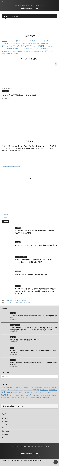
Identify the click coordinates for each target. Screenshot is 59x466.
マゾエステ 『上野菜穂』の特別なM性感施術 (18, 302)
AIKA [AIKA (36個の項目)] (4, 41)
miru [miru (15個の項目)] (12, 41)
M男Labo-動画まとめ (29, 8)
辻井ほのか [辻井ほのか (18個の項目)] (10, 53)
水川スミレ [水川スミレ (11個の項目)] (4, 48)
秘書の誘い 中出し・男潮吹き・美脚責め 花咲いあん (31, 274)
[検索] (56, 64)
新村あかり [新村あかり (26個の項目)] (6, 46)
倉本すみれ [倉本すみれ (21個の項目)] (5, 43)
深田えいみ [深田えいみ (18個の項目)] (33, 48)
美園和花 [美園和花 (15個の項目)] (20, 51)
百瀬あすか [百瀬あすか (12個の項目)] (4, 51)
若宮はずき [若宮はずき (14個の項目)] (36, 51)
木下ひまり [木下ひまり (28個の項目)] (15, 46)
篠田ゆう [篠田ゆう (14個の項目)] (15, 51)
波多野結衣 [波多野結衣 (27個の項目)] (17, 48)
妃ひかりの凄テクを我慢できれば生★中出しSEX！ (26, 340)
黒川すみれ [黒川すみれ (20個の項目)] (17, 53)
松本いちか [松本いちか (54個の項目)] (26, 46)
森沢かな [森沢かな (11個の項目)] (48, 46)
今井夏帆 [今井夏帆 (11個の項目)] (37, 387)
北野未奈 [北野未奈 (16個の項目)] (18, 43)
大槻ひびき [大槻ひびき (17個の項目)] (24, 43)
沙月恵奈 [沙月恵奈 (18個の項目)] (9, 48)
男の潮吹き (6, 214)
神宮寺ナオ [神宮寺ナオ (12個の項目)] (10, 51)
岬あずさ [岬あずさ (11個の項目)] (39, 43)
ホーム (11, 446)
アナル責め (27, 446)
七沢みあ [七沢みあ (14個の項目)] (23, 41)
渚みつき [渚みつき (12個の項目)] (38, 48)
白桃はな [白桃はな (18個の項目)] (43, 48)
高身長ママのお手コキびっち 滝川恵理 (16, 300)
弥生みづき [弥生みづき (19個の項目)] (44, 43)
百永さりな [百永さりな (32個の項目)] (51, 49)
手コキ (22, 446)
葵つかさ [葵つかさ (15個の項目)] (42, 51)
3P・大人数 (33, 446)
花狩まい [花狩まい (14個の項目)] (31, 51)
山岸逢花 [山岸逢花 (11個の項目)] (34, 43)
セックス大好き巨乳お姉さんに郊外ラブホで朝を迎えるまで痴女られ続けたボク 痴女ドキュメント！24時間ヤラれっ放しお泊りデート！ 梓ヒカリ (35, 291)
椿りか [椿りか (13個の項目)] (52, 46)
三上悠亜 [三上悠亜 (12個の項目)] (26, 387)
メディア (47, 446)
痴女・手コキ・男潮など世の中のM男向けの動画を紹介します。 (29, 456)
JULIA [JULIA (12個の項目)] (7, 387)
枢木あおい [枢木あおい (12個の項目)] (35, 46)
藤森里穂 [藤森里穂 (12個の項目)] (4, 53)
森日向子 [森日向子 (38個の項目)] (42, 46)
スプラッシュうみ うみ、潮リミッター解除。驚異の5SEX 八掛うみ (36, 245)
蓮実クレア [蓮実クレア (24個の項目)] (49, 51)
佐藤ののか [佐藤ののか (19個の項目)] (47, 41)
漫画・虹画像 (40, 446)
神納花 (5, 217)
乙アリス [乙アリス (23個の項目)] (33, 41)
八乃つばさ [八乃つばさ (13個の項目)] (12, 43)
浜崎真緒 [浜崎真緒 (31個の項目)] (25, 49)
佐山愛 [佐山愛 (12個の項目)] (40, 387)
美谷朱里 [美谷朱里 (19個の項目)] (25, 51)
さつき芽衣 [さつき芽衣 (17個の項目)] (17, 41)
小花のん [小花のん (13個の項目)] (30, 43)
